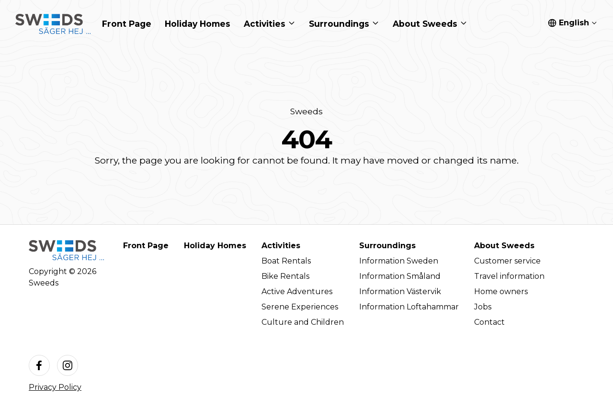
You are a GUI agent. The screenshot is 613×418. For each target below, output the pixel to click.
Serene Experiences (299, 306)
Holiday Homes (215, 245)
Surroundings (387, 245)
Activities (280, 245)
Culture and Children (302, 322)
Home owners (501, 291)
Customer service (507, 260)
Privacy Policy (55, 387)
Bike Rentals (285, 276)
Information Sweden (398, 260)
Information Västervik (400, 291)
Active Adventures (296, 291)
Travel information (509, 276)
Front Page (146, 245)
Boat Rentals (286, 260)
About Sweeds (504, 245)
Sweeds (306, 111)
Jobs (482, 306)
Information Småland (400, 276)
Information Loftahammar (409, 306)
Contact (489, 322)
